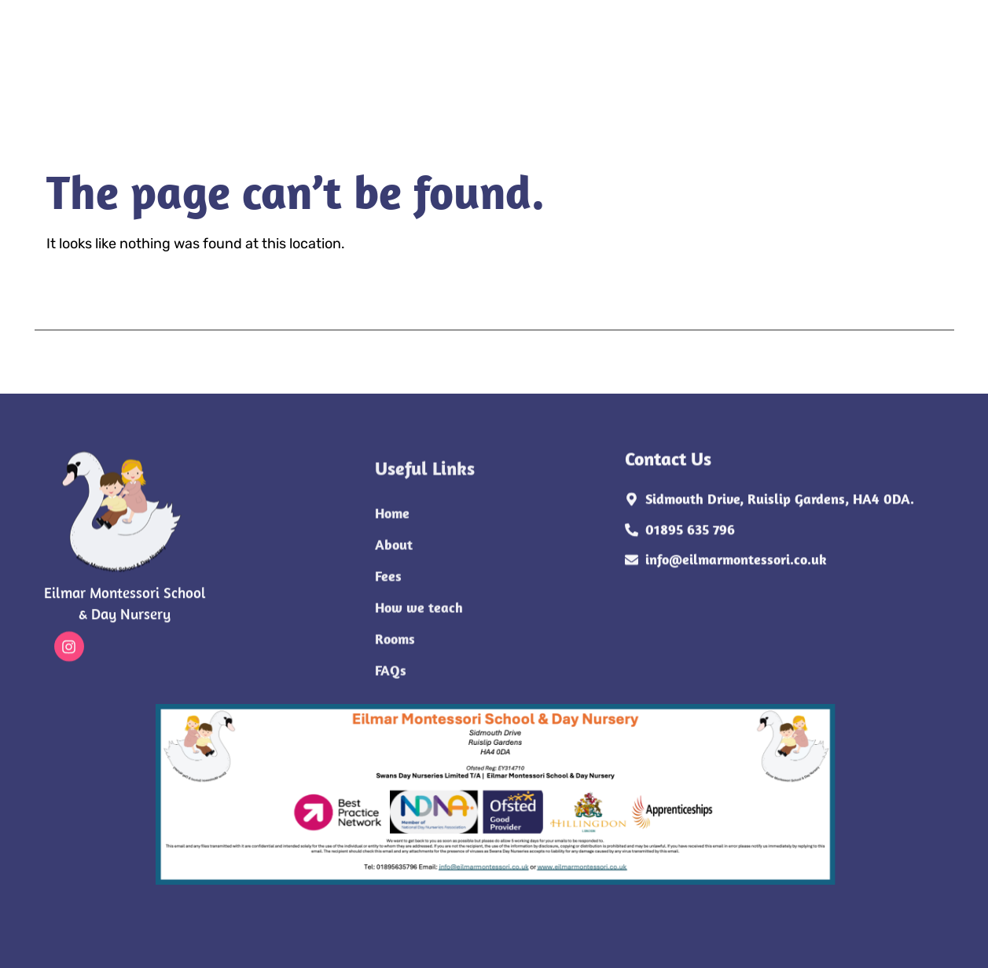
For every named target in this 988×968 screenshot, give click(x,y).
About (304, 49)
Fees (370, 49)
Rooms (246, 81)
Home (234, 49)
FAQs (315, 81)
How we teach (461, 49)
